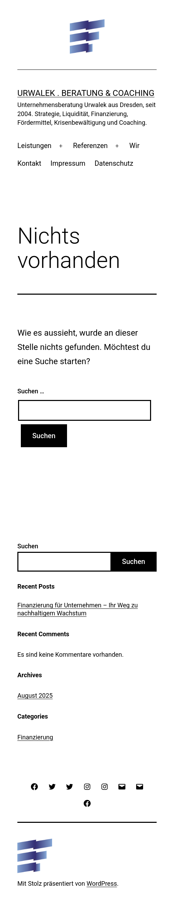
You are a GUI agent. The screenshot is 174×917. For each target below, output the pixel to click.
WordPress (101, 883)
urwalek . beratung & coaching (86, 93)
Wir (134, 145)
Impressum (67, 163)
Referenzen (90, 145)
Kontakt (29, 163)
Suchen (27, 546)
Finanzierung (35, 737)
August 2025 (35, 695)
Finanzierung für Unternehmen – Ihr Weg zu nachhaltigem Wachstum (77, 609)
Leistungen (34, 145)
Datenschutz (113, 163)
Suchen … (30, 391)
